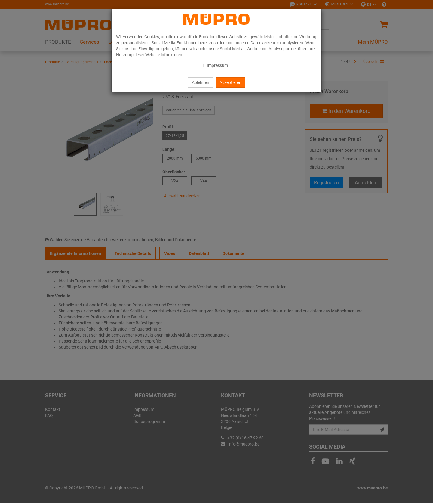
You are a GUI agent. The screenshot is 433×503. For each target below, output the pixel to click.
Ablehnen (200, 82)
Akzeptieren (230, 82)
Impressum (217, 65)
